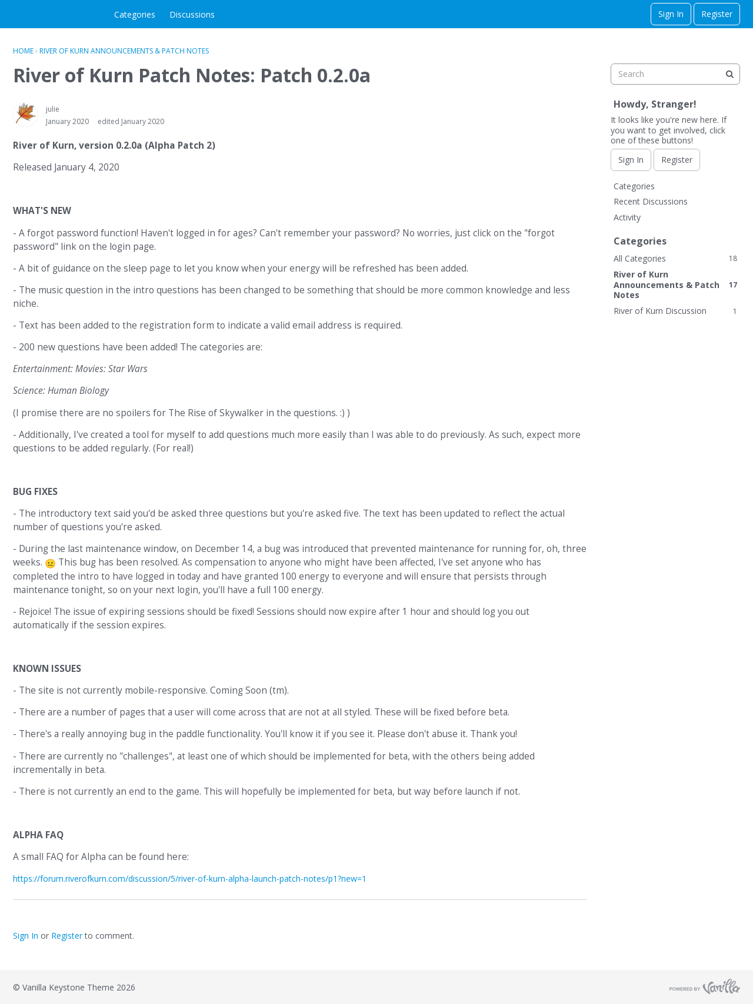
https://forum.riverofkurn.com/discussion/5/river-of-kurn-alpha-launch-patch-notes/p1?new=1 (189, 878)
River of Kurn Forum (51, 14)
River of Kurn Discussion (675, 310)
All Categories (675, 258)
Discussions (192, 14)
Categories (134, 14)
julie (52, 109)
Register (716, 13)
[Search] (729, 74)
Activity (627, 217)
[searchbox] (675, 74)
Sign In (671, 13)
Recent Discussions (651, 201)
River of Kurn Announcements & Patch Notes (675, 284)
